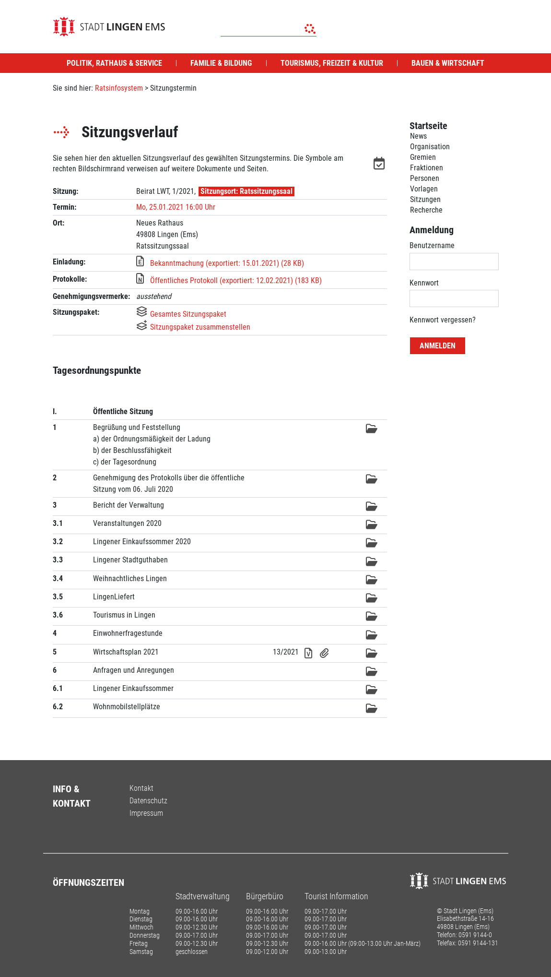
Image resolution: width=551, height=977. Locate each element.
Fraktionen (426, 167)
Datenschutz (148, 800)
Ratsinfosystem (119, 88)
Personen (424, 178)
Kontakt (141, 788)
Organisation (430, 146)
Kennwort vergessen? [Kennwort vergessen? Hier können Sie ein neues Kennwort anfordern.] (443, 319)
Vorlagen (424, 188)
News (418, 136)
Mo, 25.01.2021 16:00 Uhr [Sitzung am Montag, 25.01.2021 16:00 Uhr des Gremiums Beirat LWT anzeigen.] (175, 207)
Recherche (426, 209)
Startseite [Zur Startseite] (428, 125)
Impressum (146, 813)
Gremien (423, 157)
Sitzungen (425, 199)
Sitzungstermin (173, 88)
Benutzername (432, 245)
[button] (380, 165)
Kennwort (424, 282)
